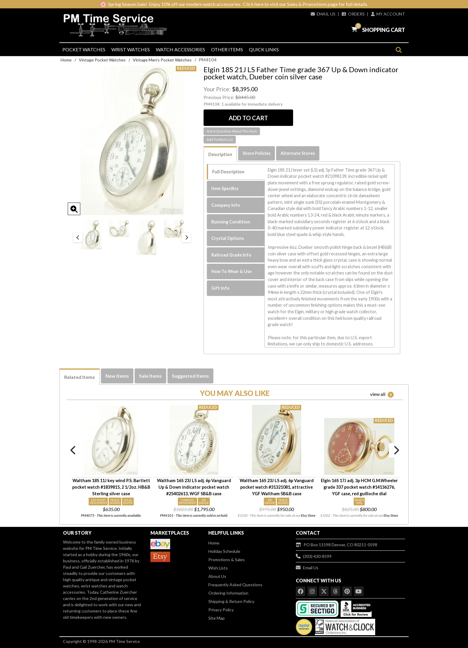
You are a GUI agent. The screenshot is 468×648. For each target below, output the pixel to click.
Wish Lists (218, 567)
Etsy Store (308, 515)
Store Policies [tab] (256, 153)
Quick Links (264, 49)
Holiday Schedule (224, 551)
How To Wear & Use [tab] (231, 271)
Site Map (216, 618)
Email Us (323, 13)
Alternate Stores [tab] (298, 153)
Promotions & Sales (226, 559)
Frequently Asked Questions (235, 584)
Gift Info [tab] (220, 288)
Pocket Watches (83, 49)
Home (66, 59)
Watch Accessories (180, 49)
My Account (388, 13)
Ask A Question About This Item (232, 131)
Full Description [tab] (228, 171)
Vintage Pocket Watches (102, 59)
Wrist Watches (130, 49)
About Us (217, 576)
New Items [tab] (117, 376)
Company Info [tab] (225, 205)
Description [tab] (220, 154)
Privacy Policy (221, 609)
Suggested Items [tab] (190, 376)
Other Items (227, 49)
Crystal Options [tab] (227, 238)
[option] (91, 234)
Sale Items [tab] (150, 376)
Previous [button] (78, 237)
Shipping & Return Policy (231, 601)
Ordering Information (228, 592)
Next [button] (186, 237)
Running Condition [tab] (230, 221)
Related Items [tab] (79, 377)
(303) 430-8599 (314, 556)
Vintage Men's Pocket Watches (162, 59)
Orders (353, 13)
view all (382, 394)
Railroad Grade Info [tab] (231, 254)
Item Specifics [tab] (224, 188)
